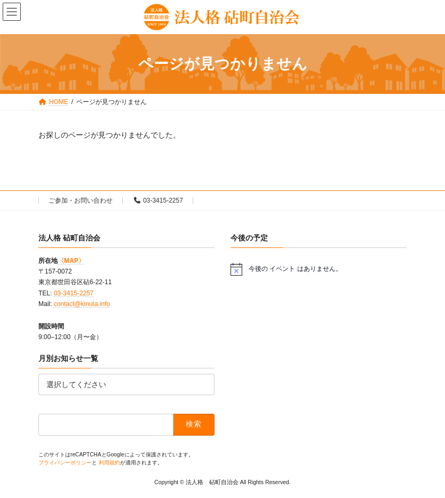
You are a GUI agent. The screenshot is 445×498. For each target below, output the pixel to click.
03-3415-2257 (158, 200)
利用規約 (109, 462)
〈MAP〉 (71, 260)
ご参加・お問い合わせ (81, 200)
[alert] (319, 268)
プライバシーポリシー (65, 462)
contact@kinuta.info (82, 304)
